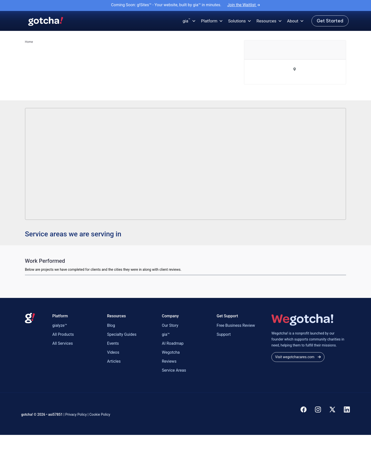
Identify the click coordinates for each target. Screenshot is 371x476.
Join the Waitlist (243, 4)
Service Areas (174, 370)
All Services (62, 343)
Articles (114, 361)
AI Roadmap (173, 343)
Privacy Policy (76, 414)
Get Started (330, 21)
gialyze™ (59, 325)
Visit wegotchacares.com (298, 357)
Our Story (170, 325)
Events (113, 343)
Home (29, 42)
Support (224, 334)
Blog (111, 325)
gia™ (166, 334)
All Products (63, 334)
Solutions (239, 21)
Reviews (169, 361)
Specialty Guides (121, 334)
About (295, 21)
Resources (269, 21)
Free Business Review (236, 325)
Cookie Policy (99, 414)
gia (189, 21)
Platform (212, 21)
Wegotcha (171, 352)
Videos (113, 352)
